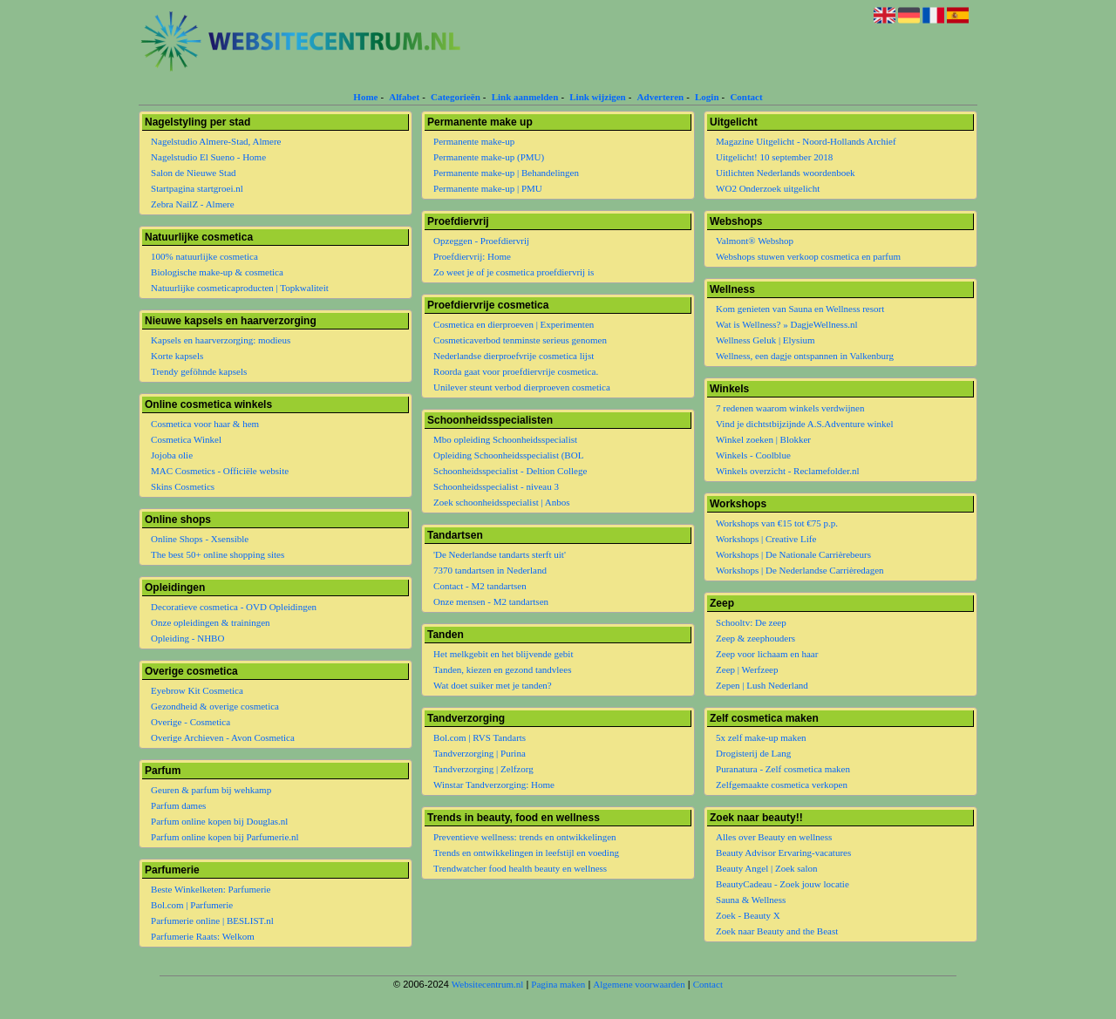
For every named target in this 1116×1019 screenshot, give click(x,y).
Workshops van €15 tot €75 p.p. (777, 523)
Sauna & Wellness (751, 899)
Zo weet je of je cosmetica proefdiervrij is (513, 272)
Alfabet (404, 97)
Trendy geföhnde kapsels (199, 371)
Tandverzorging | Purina (479, 753)
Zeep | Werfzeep (747, 669)
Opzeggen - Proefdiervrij (481, 240)
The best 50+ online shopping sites (217, 554)
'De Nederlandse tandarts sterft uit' (499, 554)
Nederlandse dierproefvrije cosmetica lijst (513, 355)
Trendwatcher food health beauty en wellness (520, 868)
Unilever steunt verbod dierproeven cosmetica (521, 387)
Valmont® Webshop (754, 240)
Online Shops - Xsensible (199, 538)
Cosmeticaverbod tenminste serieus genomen (520, 340)
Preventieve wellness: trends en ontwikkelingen (524, 837)
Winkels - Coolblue (753, 455)
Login (707, 97)
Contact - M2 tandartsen (480, 586)
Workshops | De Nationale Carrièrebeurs (793, 554)
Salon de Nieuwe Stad (193, 172)
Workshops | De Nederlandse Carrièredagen (800, 570)
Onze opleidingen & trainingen (210, 622)
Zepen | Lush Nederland (762, 685)
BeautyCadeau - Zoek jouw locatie (782, 884)
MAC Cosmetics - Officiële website (220, 470)
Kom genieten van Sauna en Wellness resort (800, 308)
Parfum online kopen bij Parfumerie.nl (225, 837)
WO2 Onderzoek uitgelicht (768, 188)
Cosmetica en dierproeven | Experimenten (513, 324)
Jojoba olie (172, 455)
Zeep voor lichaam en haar (767, 654)
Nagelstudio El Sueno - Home (208, 157)
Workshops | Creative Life (766, 538)
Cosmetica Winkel (186, 439)
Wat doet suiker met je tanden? (492, 685)
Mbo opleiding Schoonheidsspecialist (505, 439)
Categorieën (455, 97)
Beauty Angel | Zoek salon (766, 868)
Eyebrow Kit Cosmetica (197, 690)
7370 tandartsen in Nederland (490, 570)
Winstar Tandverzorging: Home (494, 784)
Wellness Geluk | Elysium (765, 340)
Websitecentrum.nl (488, 984)
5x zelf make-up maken (761, 737)
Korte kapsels (177, 355)
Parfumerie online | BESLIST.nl (212, 920)
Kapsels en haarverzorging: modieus (220, 340)
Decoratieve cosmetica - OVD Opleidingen (233, 606)
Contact (746, 97)
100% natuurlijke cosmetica (204, 256)
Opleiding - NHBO (187, 638)
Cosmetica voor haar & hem (205, 423)
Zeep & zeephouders (755, 638)
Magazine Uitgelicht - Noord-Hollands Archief (806, 141)
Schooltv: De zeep (751, 622)
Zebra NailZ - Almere (193, 204)
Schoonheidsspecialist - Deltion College (510, 470)
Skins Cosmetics (182, 486)
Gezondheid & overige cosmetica (215, 706)
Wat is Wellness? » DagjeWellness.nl (786, 324)
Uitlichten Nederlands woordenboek (785, 172)
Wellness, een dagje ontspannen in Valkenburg (805, 355)
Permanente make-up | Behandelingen (506, 172)
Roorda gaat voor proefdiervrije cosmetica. (515, 371)
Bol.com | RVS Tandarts (479, 737)
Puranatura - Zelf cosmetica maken (783, 769)
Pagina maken (558, 984)
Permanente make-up (473, 141)
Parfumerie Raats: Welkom (203, 936)
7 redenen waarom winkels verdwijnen (790, 408)
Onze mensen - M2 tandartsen (490, 601)
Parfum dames (178, 805)
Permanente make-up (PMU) (488, 157)
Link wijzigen (597, 97)
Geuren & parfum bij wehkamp (211, 790)
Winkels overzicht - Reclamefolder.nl (788, 470)
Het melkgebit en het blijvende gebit (503, 654)
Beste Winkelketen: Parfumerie (210, 889)
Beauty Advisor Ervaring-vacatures (783, 852)
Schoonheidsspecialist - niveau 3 (496, 486)
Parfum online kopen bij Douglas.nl (219, 821)
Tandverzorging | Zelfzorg (483, 769)
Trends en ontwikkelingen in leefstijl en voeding (526, 852)
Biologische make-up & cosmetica (217, 272)
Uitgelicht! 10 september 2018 (774, 157)
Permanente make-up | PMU (487, 188)
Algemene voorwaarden (638, 984)
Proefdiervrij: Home (472, 256)
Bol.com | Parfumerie (192, 905)
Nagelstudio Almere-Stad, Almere (216, 141)
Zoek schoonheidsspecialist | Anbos (501, 502)
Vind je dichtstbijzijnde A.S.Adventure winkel (804, 423)
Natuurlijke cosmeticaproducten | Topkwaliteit (240, 287)
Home (365, 97)
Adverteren (660, 97)
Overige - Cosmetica (190, 722)
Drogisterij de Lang (753, 753)
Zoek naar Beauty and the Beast (777, 931)
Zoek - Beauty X (748, 915)
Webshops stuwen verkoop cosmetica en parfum (808, 256)
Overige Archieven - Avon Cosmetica (223, 737)
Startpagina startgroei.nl (197, 188)
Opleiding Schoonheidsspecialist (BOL (508, 455)
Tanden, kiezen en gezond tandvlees (502, 669)
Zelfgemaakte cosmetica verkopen (781, 784)
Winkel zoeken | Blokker (763, 439)
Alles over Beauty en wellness (774, 837)
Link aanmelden (525, 97)
